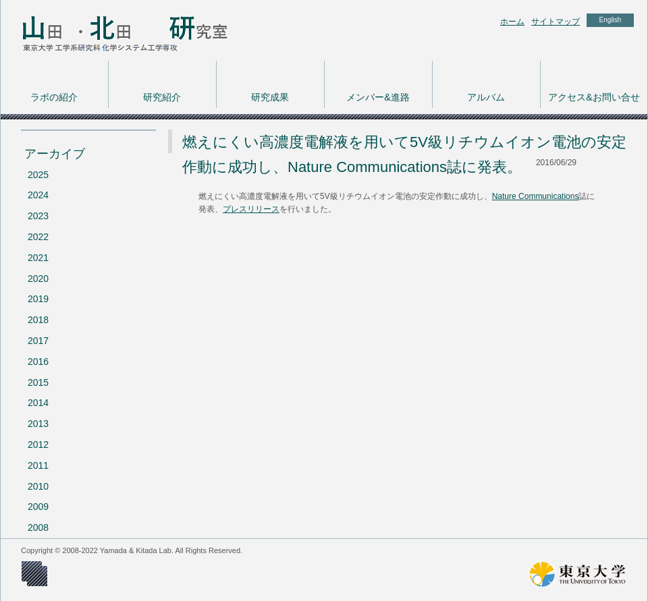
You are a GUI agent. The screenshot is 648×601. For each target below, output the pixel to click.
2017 (38, 340)
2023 (38, 215)
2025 (38, 174)
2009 (38, 506)
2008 (38, 527)
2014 (38, 402)
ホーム (512, 21)
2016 (38, 361)
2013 (38, 423)
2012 (38, 444)
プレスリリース (251, 209)
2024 (38, 195)
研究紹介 (162, 97)
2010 (38, 486)
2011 (38, 465)
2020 (38, 278)
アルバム (486, 97)
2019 (38, 298)
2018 (38, 319)
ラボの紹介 (54, 97)
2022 (38, 236)
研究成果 (270, 97)
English (610, 20)
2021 (38, 257)
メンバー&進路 (377, 97)
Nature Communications (535, 196)
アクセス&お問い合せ (593, 97)
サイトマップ (555, 21)
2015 (38, 382)
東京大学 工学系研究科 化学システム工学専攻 (109, 30)
